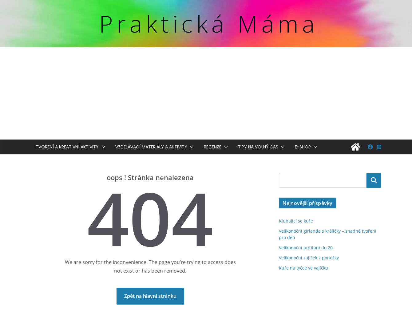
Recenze (212, 147)
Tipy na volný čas (258, 147)
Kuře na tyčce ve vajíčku (303, 268)
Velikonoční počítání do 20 (306, 247)
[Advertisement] (206, 93)
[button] (102, 147)
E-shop (303, 147)
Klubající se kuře (296, 221)
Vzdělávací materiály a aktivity (151, 147)
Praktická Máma (208, 23)
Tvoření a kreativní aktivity (67, 147)
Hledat (373, 180)
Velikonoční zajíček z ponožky (309, 258)
